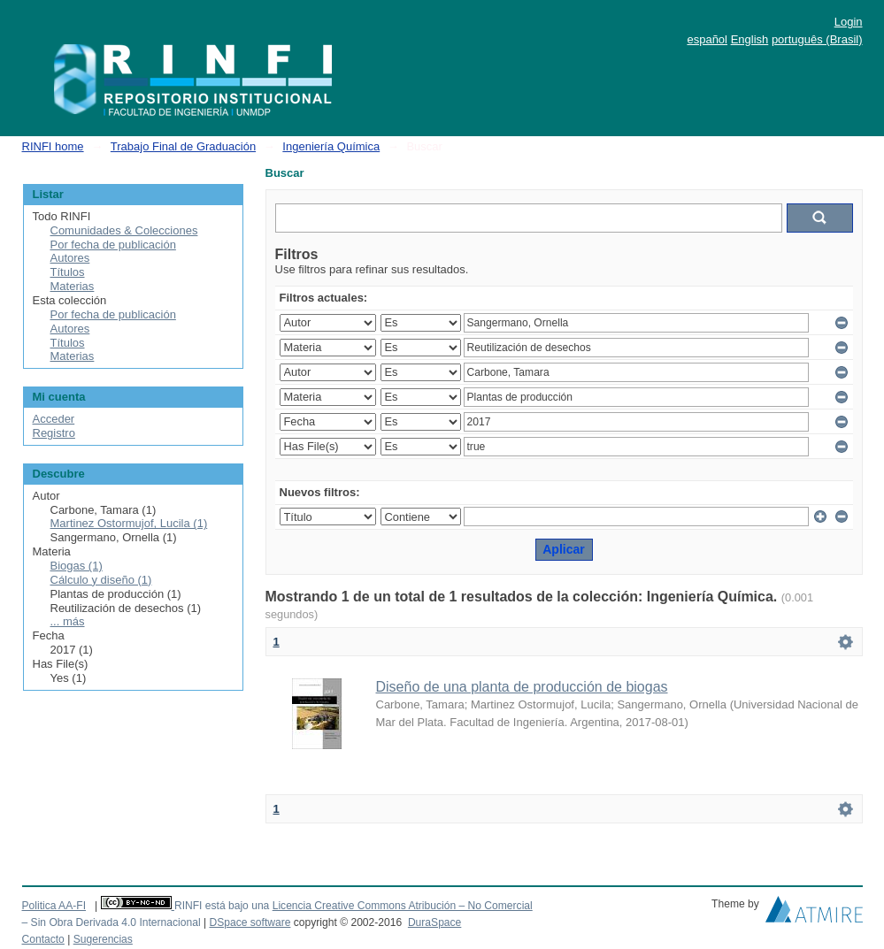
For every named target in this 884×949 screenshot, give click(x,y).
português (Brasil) (817, 39)
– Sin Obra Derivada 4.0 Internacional (111, 922)
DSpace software (249, 922)
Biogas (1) (76, 565)
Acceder (54, 418)
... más (67, 621)
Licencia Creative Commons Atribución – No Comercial (403, 905)
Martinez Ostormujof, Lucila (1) (129, 523)
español (707, 39)
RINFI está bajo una (221, 905)
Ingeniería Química (331, 146)
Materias (72, 286)
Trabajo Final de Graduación (183, 146)
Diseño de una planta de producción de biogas (522, 686)
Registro (54, 433)
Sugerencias (103, 939)
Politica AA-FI (54, 905)
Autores (70, 257)
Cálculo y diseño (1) (101, 579)
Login (848, 21)
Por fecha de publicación (113, 244)
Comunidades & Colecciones (124, 230)
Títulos (67, 272)
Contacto (43, 939)
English (750, 39)
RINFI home (53, 146)
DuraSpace (434, 922)
